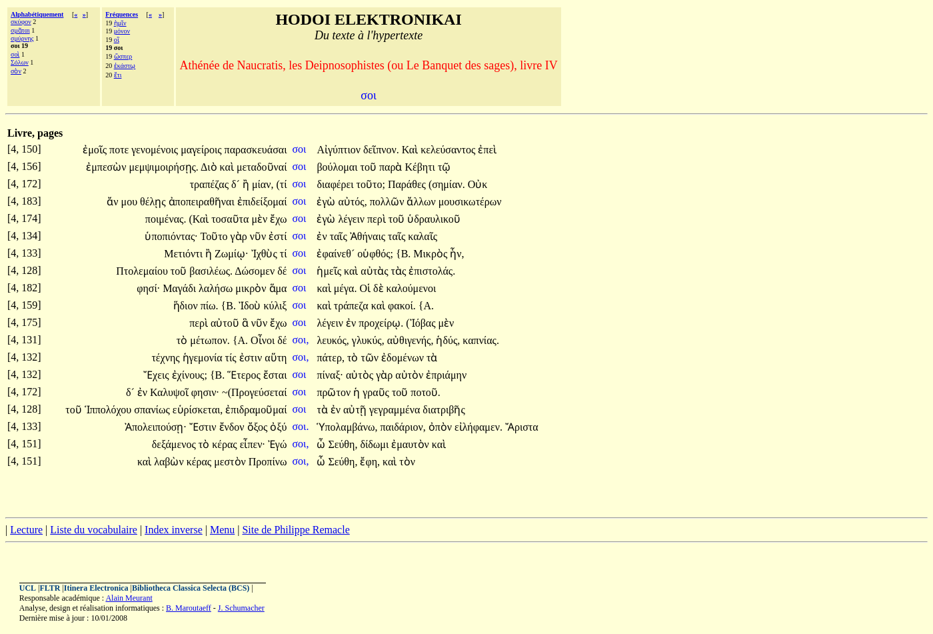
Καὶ (411, 149)
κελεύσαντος (449, 149)
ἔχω (278, 219)
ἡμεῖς (330, 271)
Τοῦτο (215, 236)
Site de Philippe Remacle (295, 529)
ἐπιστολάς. (432, 271)
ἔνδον (233, 427)
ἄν (114, 201)
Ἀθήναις (369, 236)
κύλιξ (275, 305)
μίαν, (263, 184)
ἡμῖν (120, 23)
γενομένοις (156, 149)
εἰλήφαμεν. (478, 427)
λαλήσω (217, 288)
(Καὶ (200, 219)
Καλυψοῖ (170, 392)
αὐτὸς (361, 375)
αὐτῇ (356, 409)
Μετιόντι (184, 253)
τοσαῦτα (231, 219)
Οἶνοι (264, 340)
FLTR (50, 588)
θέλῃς (154, 201)
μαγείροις (202, 149)
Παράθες (408, 184)
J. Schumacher (241, 608)
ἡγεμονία (204, 357)
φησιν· (205, 392)
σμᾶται (20, 30)
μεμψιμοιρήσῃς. (163, 167)
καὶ (228, 167)
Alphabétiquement (37, 14)
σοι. (300, 426)
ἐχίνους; (189, 375)
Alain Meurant (128, 598)
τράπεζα (352, 305)
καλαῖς (422, 236)
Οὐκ (478, 184)
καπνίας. (481, 340)
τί (283, 253)
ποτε (120, 149)
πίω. (210, 305)
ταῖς (340, 236)
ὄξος (259, 427)
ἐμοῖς (96, 149)
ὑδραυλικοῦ (433, 219)
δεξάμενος (175, 444)
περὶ (378, 219)
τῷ (444, 167)
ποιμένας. (166, 219)
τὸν (407, 461)
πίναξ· (330, 375)
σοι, (300, 339)
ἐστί (278, 236)
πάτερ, (331, 357)
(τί (281, 184)
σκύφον (21, 21)
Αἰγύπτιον (340, 149)
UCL (27, 588)
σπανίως (153, 409)
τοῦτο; (371, 184)
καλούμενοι (412, 288)
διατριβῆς (444, 409)
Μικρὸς (431, 253)
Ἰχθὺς (265, 253)
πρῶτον (335, 392)
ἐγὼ (327, 201)
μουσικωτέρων (470, 201)
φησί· (148, 288)
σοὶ (15, 54)
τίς (232, 357)
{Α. (426, 305)
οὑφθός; (375, 253)
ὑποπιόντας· (171, 236)
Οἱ (366, 288)
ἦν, (457, 253)
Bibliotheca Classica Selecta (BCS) (190, 588)
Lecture (26, 529)
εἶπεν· (252, 444)
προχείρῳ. (381, 323)
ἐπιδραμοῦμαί (256, 409)
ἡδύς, (448, 340)
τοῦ (370, 167)
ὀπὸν (442, 427)
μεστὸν (231, 461)
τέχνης (166, 357)
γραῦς (377, 392)
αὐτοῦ (226, 323)
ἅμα (278, 288)
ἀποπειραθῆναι (203, 201)
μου (131, 201)
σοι (300, 149)
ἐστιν (252, 357)
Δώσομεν (256, 271)
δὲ (380, 288)
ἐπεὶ (487, 149)
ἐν (323, 236)
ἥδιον (187, 305)
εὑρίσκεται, (198, 409)
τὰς (400, 271)
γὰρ (240, 236)
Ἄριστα (521, 427)
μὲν (260, 219)
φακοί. (402, 305)
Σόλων (20, 62)
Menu (222, 529)
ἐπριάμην (446, 375)
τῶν (371, 357)
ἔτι (118, 75)
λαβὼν (170, 461)
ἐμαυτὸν (411, 444)
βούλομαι (338, 167)
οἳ (116, 39)
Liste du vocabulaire (93, 529)
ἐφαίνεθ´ (337, 253)
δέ (282, 271)
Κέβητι (421, 167)
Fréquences (121, 14)
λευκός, (333, 340)
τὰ (432, 357)
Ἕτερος (245, 375)
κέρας (225, 444)
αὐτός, (352, 201)
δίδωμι (375, 444)
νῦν (259, 236)
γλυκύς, (368, 340)
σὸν (16, 71)
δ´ (237, 184)
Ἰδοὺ (251, 305)
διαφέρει (336, 184)
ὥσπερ (123, 56)
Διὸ (210, 167)
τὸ (183, 340)
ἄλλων (422, 201)
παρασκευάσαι (256, 149)
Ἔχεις (157, 375)
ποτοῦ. (426, 392)
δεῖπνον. (381, 149)
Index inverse (174, 529)
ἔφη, (370, 461)
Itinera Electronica (96, 588)
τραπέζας (210, 184)
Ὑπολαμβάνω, (347, 427)
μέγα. (345, 288)
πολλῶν (388, 201)
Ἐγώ (277, 444)
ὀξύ (278, 427)
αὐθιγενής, (410, 340)
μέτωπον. (210, 340)
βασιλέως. (211, 271)
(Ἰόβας (422, 323)
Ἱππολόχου (110, 409)
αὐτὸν (410, 375)
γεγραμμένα (396, 409)
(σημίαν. (447, 184)
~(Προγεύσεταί (254, 392)
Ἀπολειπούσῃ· (156, 427)
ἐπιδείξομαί (262, 201)
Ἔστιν (204, 427)
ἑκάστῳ (125, 65)
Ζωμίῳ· (232, 253)
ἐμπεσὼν (107, 167)
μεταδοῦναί (262, 167)
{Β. (403, 253)
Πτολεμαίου (143, 271)
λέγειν (352, 219)
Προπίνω (268, 461)
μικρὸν (252, 288)
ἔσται (275, 375)
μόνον (122, 31)
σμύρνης (22, 38)
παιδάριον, (403, 427)
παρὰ (392, 167)
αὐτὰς (376, 271)
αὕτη (276, 357)
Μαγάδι (181, 288)
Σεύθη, (342, 444)
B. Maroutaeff (188, 608)
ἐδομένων (404, 357)
